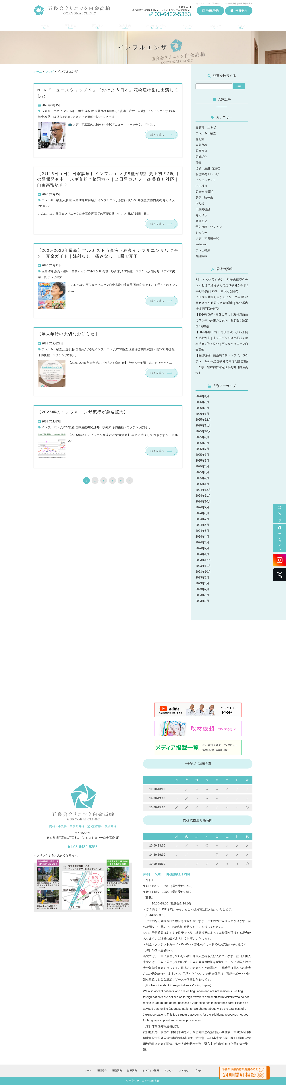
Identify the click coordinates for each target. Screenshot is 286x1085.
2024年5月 (203, 530)
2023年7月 (203, 589)
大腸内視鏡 (154, 200)
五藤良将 (100, 111)
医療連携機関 (137, 349)
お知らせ (216, 25)
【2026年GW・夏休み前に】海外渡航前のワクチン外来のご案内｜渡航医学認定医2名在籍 (222, 320)
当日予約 (239, 10)
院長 (91, 349)
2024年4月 (203, 536)
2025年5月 (203, 460)
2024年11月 (203, 495)
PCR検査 (122, 349)
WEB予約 (210, 10)
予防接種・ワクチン (134, 271)
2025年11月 (203, 425)
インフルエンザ (157, 111)
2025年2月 (203, 478)
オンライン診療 (280, 538)
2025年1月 (203, 483)
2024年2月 (203, 548)
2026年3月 (203, 402)
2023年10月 (203, 571)
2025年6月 (203, 454)
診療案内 (124, 25)
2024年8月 (203, 513)
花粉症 (89, 111)
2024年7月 (203, 519)
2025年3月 (203, 472)
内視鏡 (142, 200)
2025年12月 (203, 419)
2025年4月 (203, 466)
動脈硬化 (201, 221)
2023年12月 (203, 560)
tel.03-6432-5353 (82, 845)
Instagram (202, 244)
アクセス (189, 25)
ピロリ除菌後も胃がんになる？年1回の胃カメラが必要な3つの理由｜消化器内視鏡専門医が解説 (222, 302)
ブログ (242, 25)
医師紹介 (69, 25)
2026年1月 (203, 413)
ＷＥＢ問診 (280, 513)
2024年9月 (203, 507)
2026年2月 (203, 407)
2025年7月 (203, 448)
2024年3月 (203, 542)
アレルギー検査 (73, 111)
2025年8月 (203, 443)
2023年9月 (203, 577)
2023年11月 (203, 565)
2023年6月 (203, 595)
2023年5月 (203, 600)
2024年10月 (203, 501)
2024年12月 (203, 489)
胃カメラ (168, 200)
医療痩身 (201, 150)
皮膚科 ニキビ (52, 111)
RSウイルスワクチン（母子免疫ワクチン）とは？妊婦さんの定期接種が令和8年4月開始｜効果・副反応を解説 (222, 285)
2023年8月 (203, 583)
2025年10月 (203, 431)
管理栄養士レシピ (207, 174)
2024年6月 (203, 524)
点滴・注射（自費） (133, 111)
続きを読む (157, 134)
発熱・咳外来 (53, 116)
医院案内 (97, 25)
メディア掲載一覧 (87, 116)
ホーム (44, 25)
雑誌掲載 (201, 256)
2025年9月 (203, 437)
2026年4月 (203, 396)
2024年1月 (203, 554)
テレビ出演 (107, 116)
